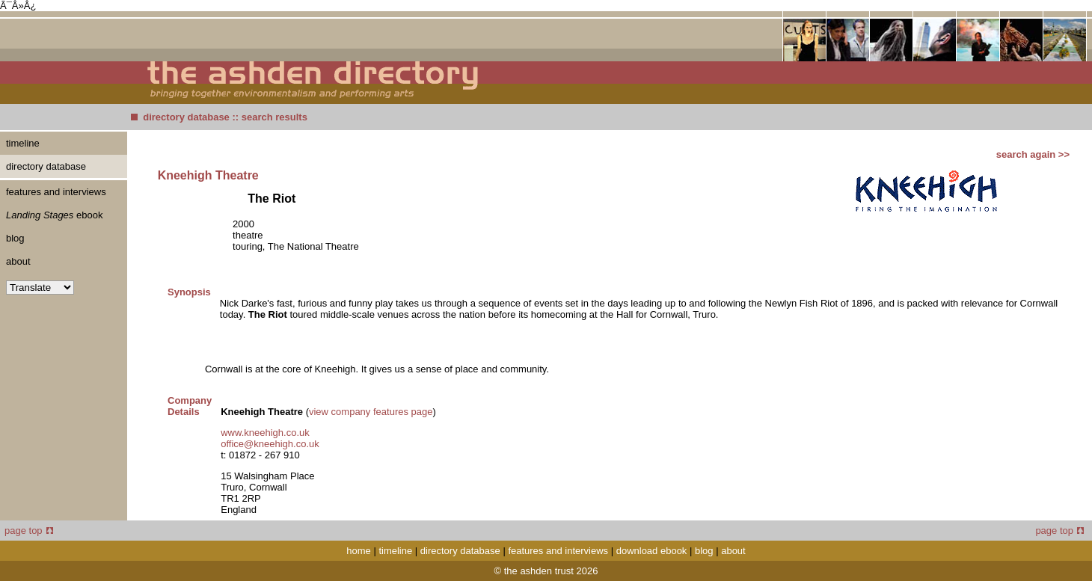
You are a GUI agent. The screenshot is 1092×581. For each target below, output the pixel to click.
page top (28, 530)
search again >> (1033, 154)
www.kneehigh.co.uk (265, 432)
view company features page (370, 411)
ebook (54, 215)
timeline (23, 143)
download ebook (651, 550)
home (358, 550)
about (18, 261)
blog (15, 238)
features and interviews (56, 191)
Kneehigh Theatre (208, 175)
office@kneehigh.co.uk (270, 443)
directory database (186, 117)
